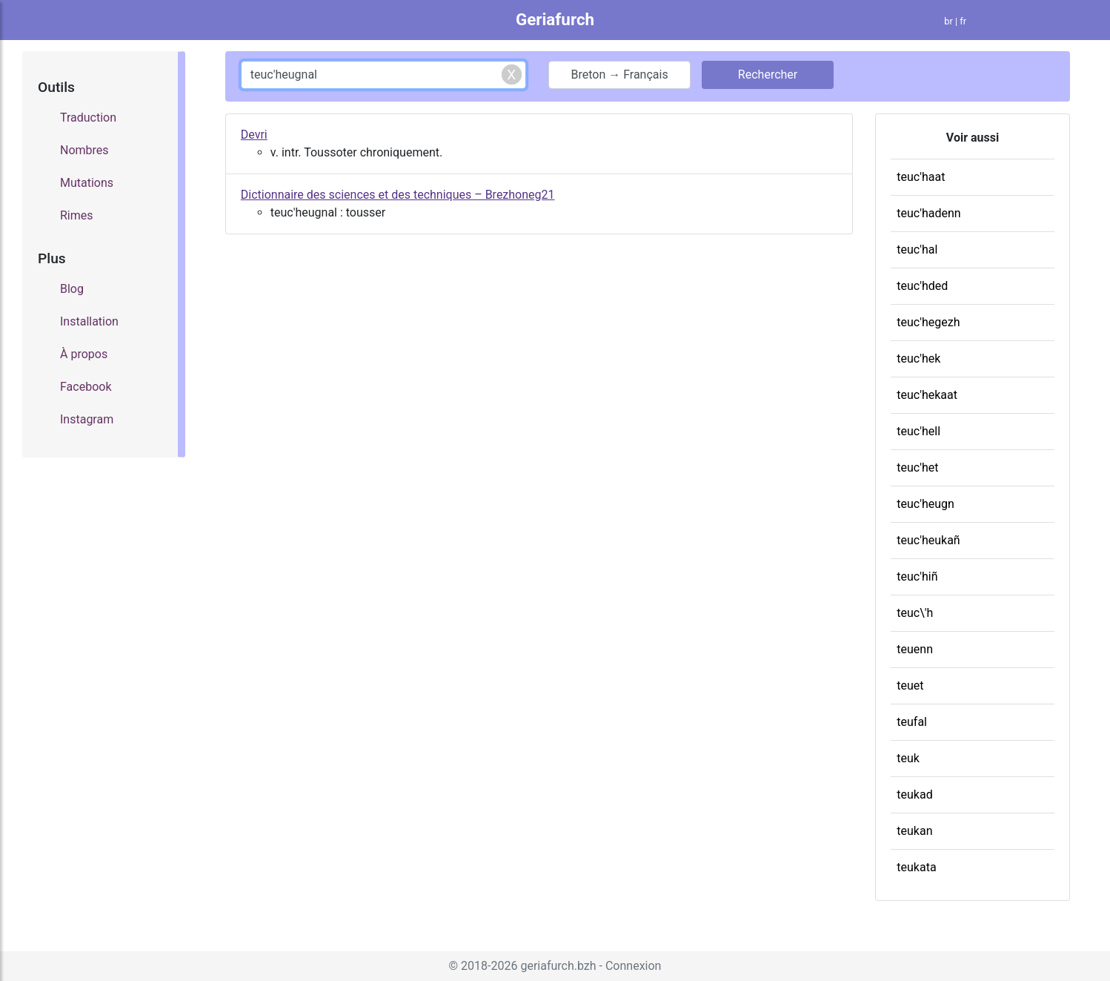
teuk (908, 758)
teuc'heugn (925, 504)
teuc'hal (917, 249)
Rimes (76, 215)
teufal (912, 722)
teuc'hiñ (917, 576)
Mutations (86, 183)
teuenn (915, 649)
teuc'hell (918, 431)
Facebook (85, 387)
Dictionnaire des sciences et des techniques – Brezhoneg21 (398, 195)
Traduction (88, 117)
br (948, 21)
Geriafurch (555, 19)
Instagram (86, 419)
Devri (254, 135)
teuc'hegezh (928, 322)
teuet (910, 685)
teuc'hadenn (928, 213)
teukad (914, 794)
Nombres (84, 150)
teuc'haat (921, 177)
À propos (83, 354)
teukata (916, 867)
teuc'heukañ (928, 540)
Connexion (633, 966)
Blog (72, 289)
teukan (914, 831)
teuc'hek (918, 358)
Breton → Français (619, 74)
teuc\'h (915, 613)
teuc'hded (922, 286)
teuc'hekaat (927, 395)
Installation (89, 321)
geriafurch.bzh (558, 966)
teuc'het (917, 467)
